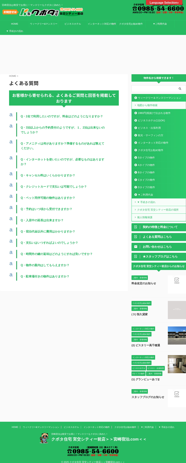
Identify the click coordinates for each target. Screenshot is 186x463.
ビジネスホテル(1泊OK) (150, 116)
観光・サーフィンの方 (149, 131)
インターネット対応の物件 (102, 23)
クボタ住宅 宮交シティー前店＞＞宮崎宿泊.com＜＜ (99, 435)
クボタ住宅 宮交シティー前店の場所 (156, 205)
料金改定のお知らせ (143, 279)
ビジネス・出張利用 (148, 123)
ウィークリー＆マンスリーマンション (158, 93)
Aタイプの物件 (145, 160)
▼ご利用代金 (160, 23)
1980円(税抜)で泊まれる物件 (153, 108)
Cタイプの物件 (145, 175)
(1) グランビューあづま (145, 375)
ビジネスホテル (72, 23)
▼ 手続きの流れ (14, 31)
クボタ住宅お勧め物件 (131, 23)
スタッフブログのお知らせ (147, 392)
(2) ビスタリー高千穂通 (145, 341)
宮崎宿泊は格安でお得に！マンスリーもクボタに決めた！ (79, 430)
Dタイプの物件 (145, 183)
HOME (14, 23)
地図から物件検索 (146, 101)
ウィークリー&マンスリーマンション (44, 25)
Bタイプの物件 (145, 168)
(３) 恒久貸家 (139, 310)
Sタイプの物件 (145, 153)
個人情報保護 (144, 212)
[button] (64, 113)
